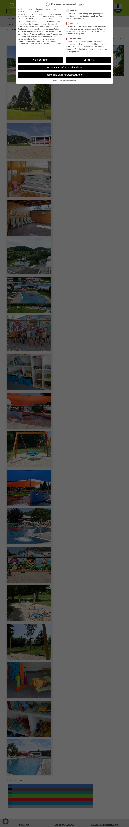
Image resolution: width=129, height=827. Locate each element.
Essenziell (73, 10)
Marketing (73, 23)
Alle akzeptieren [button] (40, 60)
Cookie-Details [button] (57, 80)
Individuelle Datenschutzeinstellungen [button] (64, 75)
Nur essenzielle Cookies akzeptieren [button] (64, 67)
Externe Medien (75, 39)
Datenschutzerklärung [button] (69, 80)
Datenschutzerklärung (26, 41)
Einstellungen (35, 44)
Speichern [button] (89, 60)
